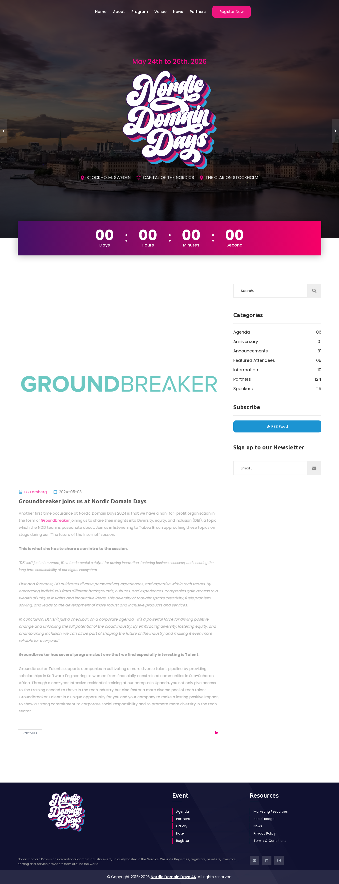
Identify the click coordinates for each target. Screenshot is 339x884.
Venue (160, 11)
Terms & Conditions (270, 840)
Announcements (277, 351)
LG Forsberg (38, 492)
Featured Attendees (277, 360)
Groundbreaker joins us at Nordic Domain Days (86, 501)
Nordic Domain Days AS (173, 877)
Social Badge (264, 818)
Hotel (180, 833)
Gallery (181, 826)
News (178, 11)
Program (139, 11)
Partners (198, 11)
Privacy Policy (265, 833)
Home (100, 11)
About (119, 11)
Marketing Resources (271, 811)
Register (182, 840)
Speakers (277, 388)
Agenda (277, 332)
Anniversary (277, 341)
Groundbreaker (58, 520)
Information (277, 369)
